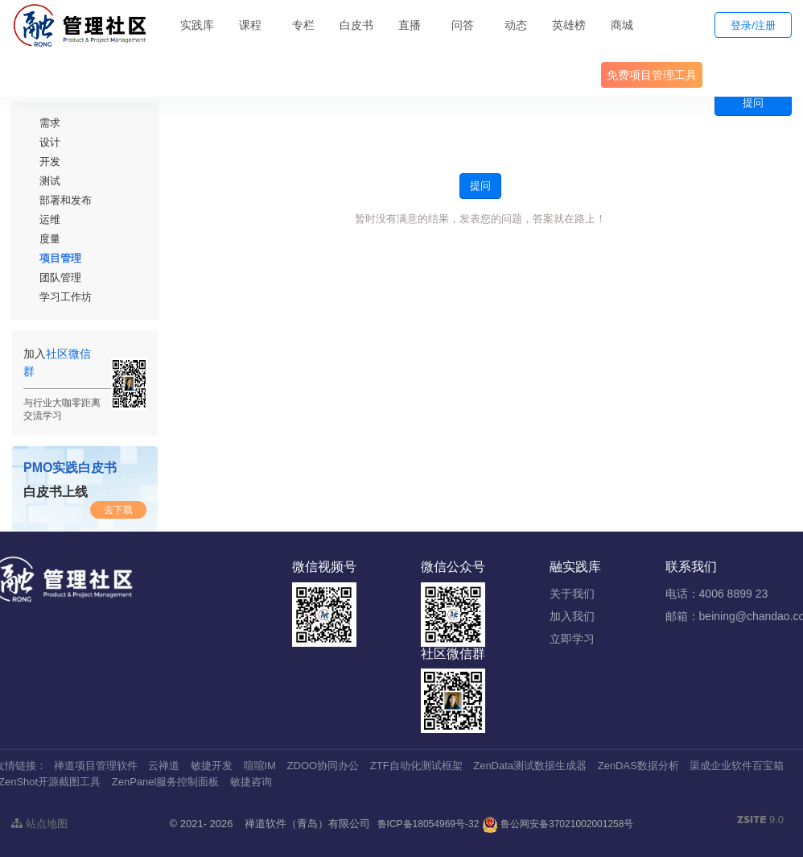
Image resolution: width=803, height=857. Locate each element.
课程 (250, 25)
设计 (49, 142)
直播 (409, 25)
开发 (49, 161)
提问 (753, 103)
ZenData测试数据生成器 (530, 766)
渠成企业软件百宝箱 (737, 766)
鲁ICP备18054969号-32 (428, 824)
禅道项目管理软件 (96, 766)
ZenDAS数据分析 (638, 766)
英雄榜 (569, 25)
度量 (49, 239)
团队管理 (60, 277)
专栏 (303, 25)
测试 (49, 181)
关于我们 (572, 593)
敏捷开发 (212, 766)
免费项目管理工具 (652, 74)
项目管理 (60, 258)
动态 (515, 25)
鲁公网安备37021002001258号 (558, 824)
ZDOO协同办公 (323, 766)
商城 (622, 25)
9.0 (760, 821)
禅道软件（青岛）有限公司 (307, 824)
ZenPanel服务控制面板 (166, 782)
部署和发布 (65, 200)
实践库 (197, 25)
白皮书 (356, 25)
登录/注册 (753, 25)
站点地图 (39, 824)
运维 (49, 219)
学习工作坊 (65, 297)
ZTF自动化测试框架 (416, 766)
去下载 (118, 509)
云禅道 (163, 766)
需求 (49, 123)
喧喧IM (260, 766)
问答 (462, 25)
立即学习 (572, 638)
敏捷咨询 (251, 782)
